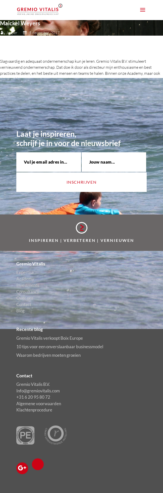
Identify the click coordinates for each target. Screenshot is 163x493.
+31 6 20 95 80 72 (33, 397)
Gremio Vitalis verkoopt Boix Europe (49, 338)
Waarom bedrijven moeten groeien (48, 355)
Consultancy (27, 291)
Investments (27, 285)
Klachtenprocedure (34, 409)
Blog (20, 310)
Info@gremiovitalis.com (38, 390)
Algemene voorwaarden (38, 403)
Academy (25, 278)
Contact (23, 304)
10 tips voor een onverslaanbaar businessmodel (59, 346)
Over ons (24, 298)
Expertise (25, 272)
